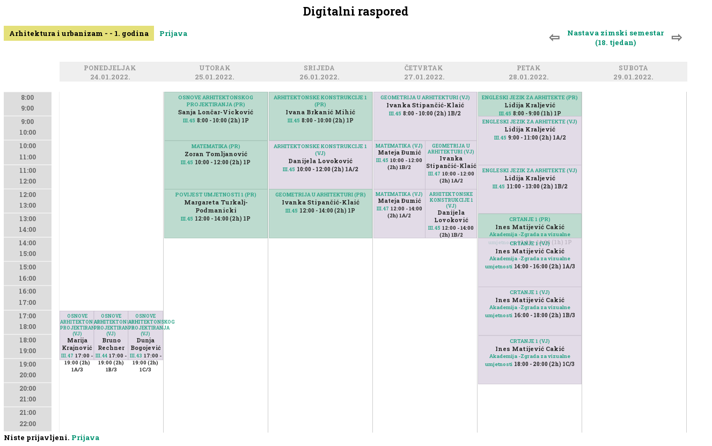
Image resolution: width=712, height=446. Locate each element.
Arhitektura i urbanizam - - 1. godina (79, 33)
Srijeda (321, 68)
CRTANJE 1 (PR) (529, 219)
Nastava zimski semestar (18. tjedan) (615, 37)
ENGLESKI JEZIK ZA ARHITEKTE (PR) (530, 97)
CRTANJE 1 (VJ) (530, 243)
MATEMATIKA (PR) (216, 146)
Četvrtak (425, 68)
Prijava (173, 33)
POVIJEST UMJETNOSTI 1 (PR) (215, 194)
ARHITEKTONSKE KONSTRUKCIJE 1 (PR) (320, 101)
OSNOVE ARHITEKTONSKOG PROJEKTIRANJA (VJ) (77, 325)
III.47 (67, 356)
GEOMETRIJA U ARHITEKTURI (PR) (320, 194)
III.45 (189, 120)
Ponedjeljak (112, 68)
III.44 (101, 356)
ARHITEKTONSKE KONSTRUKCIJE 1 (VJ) (320, 150)
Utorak (216, 68)
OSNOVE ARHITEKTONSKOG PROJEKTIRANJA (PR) (215, 101)
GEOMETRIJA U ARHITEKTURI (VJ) (425, 97)
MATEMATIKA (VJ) (399, 146)
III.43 (136, 356)
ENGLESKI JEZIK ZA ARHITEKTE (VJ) (529, 121)
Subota (635, 68)
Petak (530, 68)
